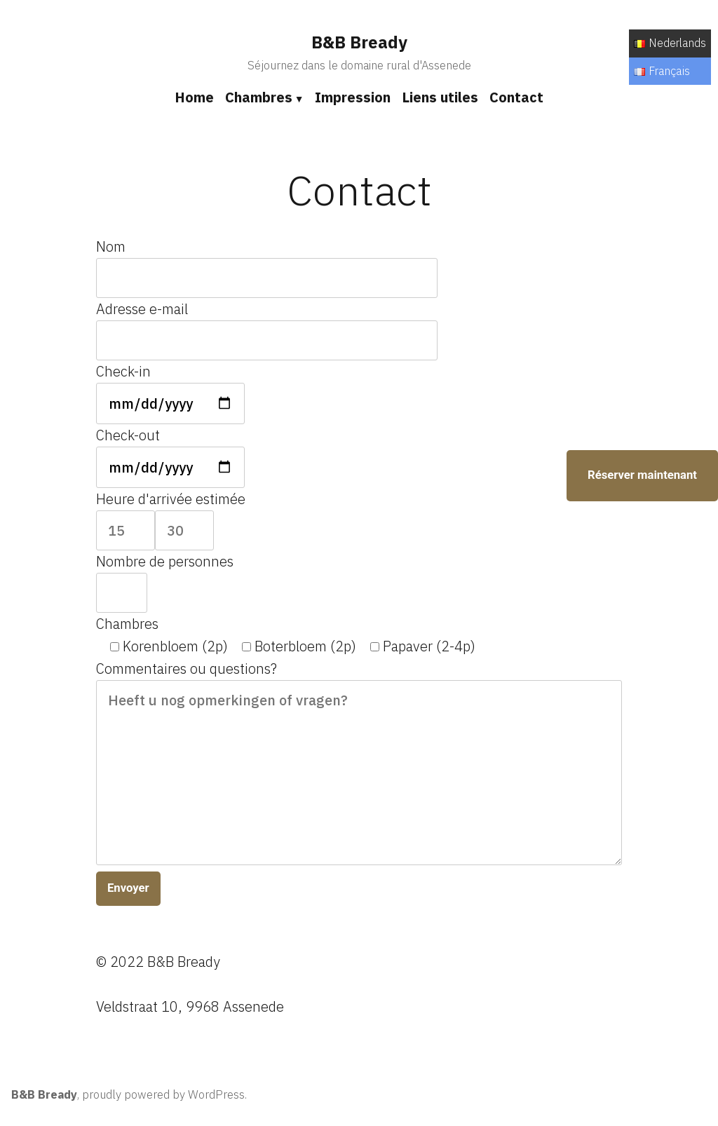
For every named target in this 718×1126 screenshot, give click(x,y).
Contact (516, 97)
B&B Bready (359, 42)
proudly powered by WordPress (163, 1094)
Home (194, 97)
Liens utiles (440, 97)
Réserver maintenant (642, 475)
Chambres (258, 97)
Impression (353, 97)
